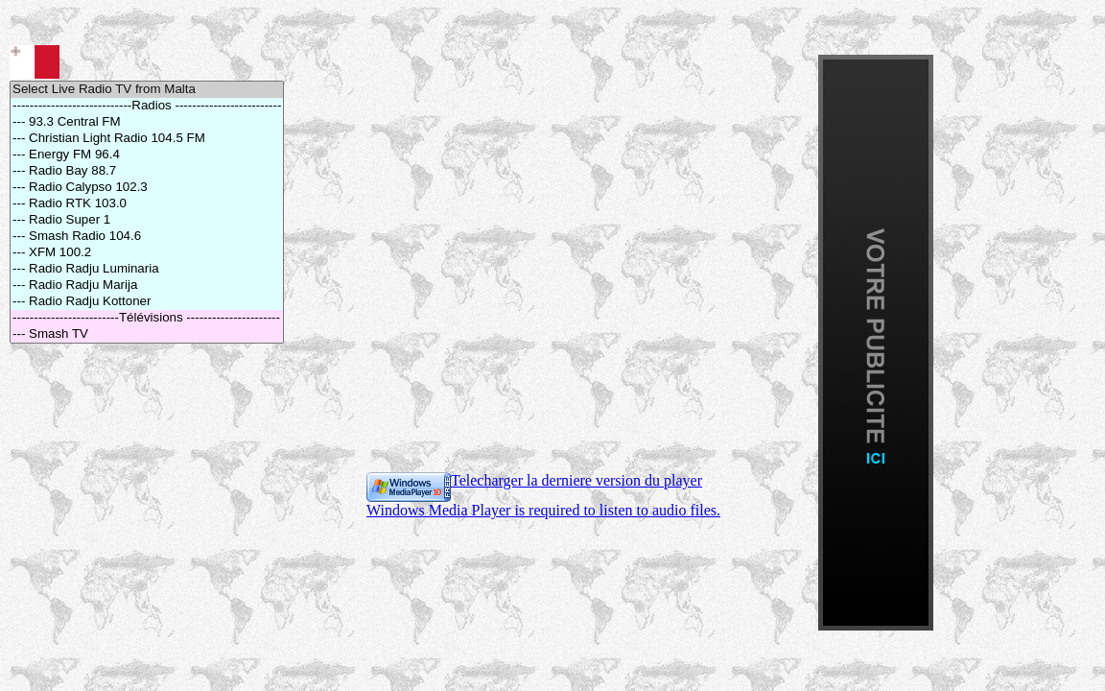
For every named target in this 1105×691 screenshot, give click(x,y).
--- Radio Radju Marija (147, 285)
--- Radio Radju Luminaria (147, 269)
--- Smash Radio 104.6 (147, 236)
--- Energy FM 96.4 (147, 155)
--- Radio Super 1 (147, 220)
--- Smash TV (147, 334)
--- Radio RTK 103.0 (147, 204)
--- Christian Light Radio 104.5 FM (147, 139)
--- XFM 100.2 (147, 253)
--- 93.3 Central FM (147, 122)
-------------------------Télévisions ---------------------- (147, 318)
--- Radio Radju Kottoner (147, 302)
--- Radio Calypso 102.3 (147, 187)
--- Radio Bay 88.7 (147, 171)
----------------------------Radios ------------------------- (147, 106)
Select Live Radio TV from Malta (147, 90)
